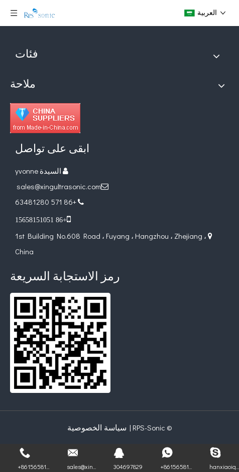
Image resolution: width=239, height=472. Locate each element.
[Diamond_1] (45, 118)
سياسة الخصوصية (97, 427)
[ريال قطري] (60, 343)
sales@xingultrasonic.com (58, 186)
